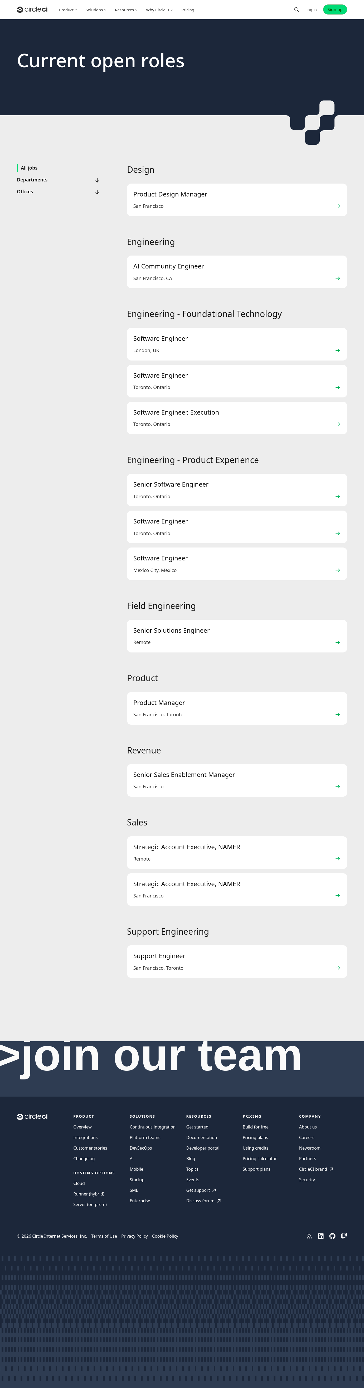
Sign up (335, 9)
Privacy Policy (134, 1236)
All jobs (29, 168)
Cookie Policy (165, 1236)
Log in (311, 9)
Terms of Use (104, 1236)
